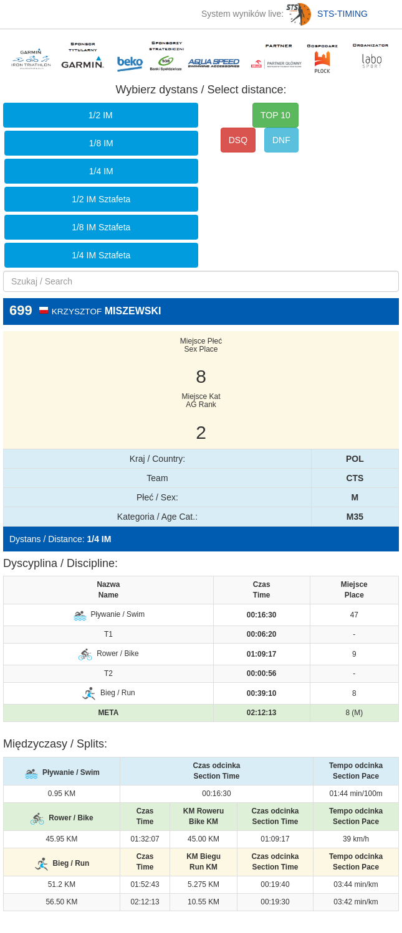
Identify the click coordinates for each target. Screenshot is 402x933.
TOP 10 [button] (275, 115)
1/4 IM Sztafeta (101, 255)
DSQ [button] (238, 140)
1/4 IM (101, 171)
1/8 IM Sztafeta (101, 227)
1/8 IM (101, 143)
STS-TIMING (327, 14)
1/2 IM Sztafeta (101, 199)
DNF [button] (281, 140)
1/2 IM (101, 115)
